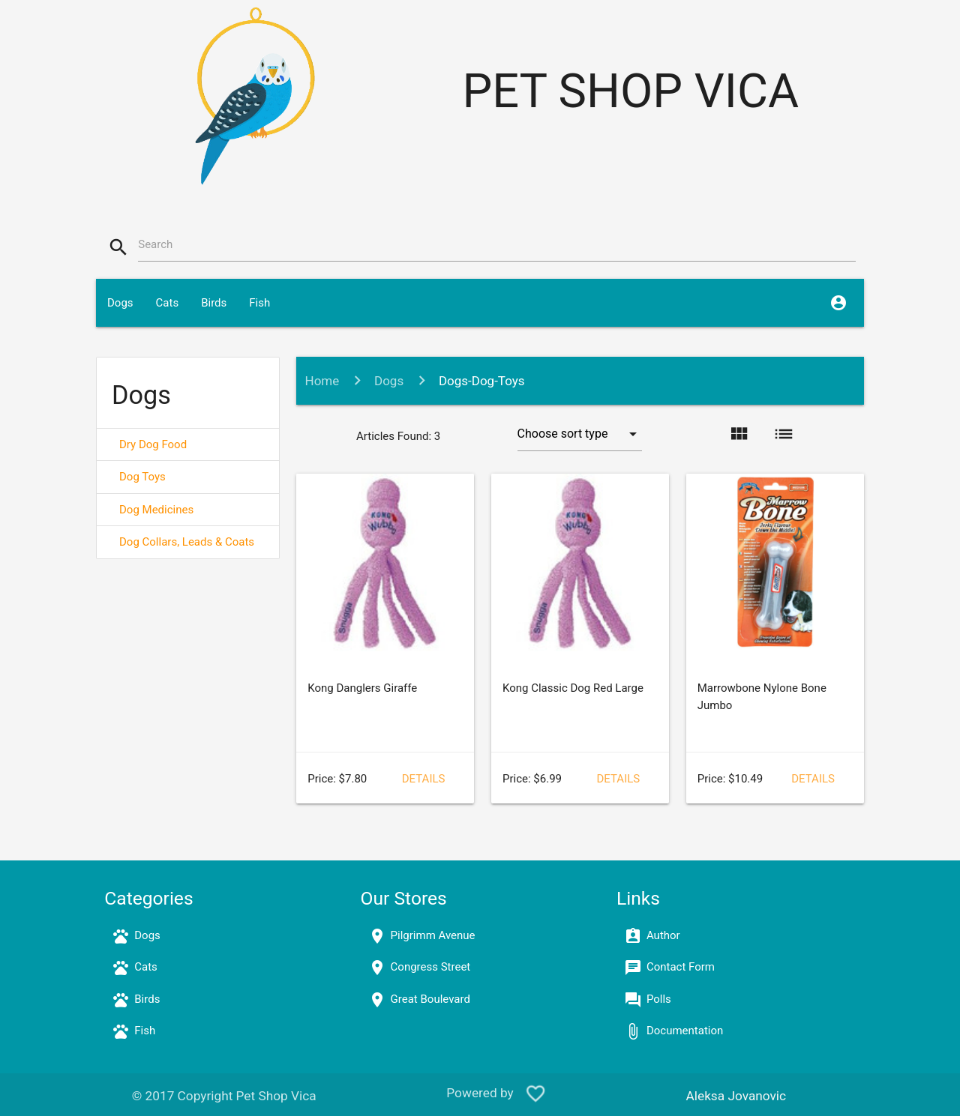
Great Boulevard (430, 999)
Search (155, 244)
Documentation (684, 1030)
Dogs (120, 303)
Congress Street (431, 967)
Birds (213, 303)
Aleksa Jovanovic (736, 1095)
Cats (167, 303)
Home (322, 380)
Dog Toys (142, 476)
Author (663, 935)
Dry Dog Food (153, 444)
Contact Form (680, 967)
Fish (259, 303)
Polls (658, 999)
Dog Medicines (156, 509)
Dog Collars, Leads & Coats (186, 542)
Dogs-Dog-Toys (482, 380)
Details (424, 778)
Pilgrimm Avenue (433, 935)
